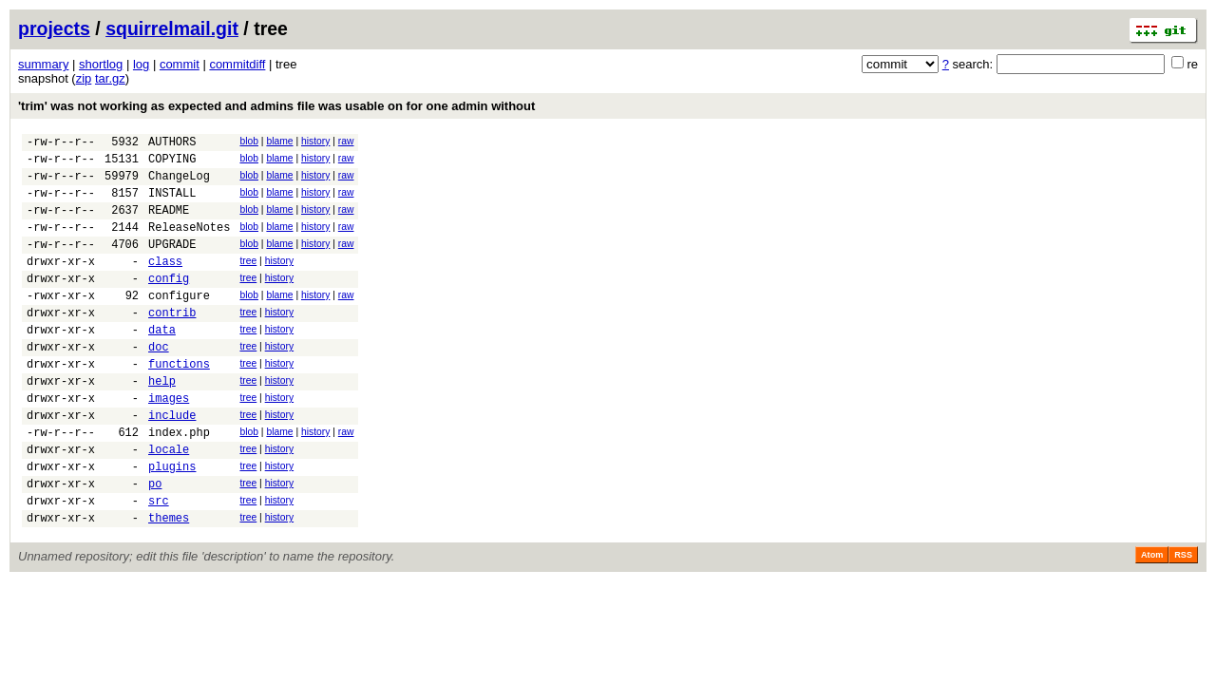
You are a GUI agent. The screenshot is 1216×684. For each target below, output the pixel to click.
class (165, 284)
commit (180, 64)
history (315, 141)
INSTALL (172, 204)
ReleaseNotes (189, 244)
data (162, 363)
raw (346, 141)
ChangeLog (179, 184)
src (158, 563)
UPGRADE (172, 264)
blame (279, 141)
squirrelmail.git (171, 28)
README (168, 224)
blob (248, 141)
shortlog (101, 64)
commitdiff (237, 64)
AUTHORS (172, 144)
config (168, 303)
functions (179, 403)
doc (158, 383)
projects (54, 28)
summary (43, 64)
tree (247, 281)
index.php (179, 483)
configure (179, 323)
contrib (172, 343)
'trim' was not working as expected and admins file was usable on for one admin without (276, 106)
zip (84, 78)
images (168, 443)
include (172, 463)
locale (168, 503)
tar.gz (110, 78)
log (141, 64)
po (155, 543)
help (162, 423)
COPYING (172, 164)
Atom (1152, 620)
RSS (1183, 620)
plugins (172, 523)
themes (168, 583)
